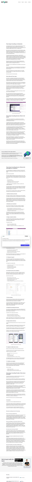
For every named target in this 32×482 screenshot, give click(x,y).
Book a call (27, 466)
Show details (26, 243)
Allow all (25, 245)
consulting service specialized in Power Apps (13, 126)
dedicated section (22, 407)
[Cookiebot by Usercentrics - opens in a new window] (25, 236)
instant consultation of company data (12, 395)
